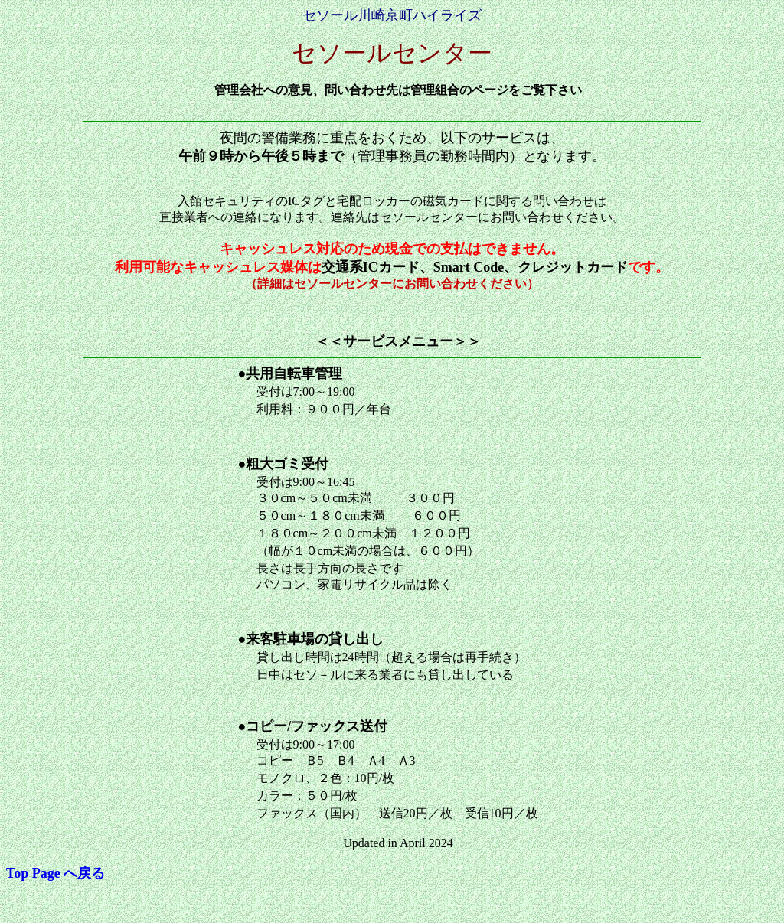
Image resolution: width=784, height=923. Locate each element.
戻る (55, 873)
